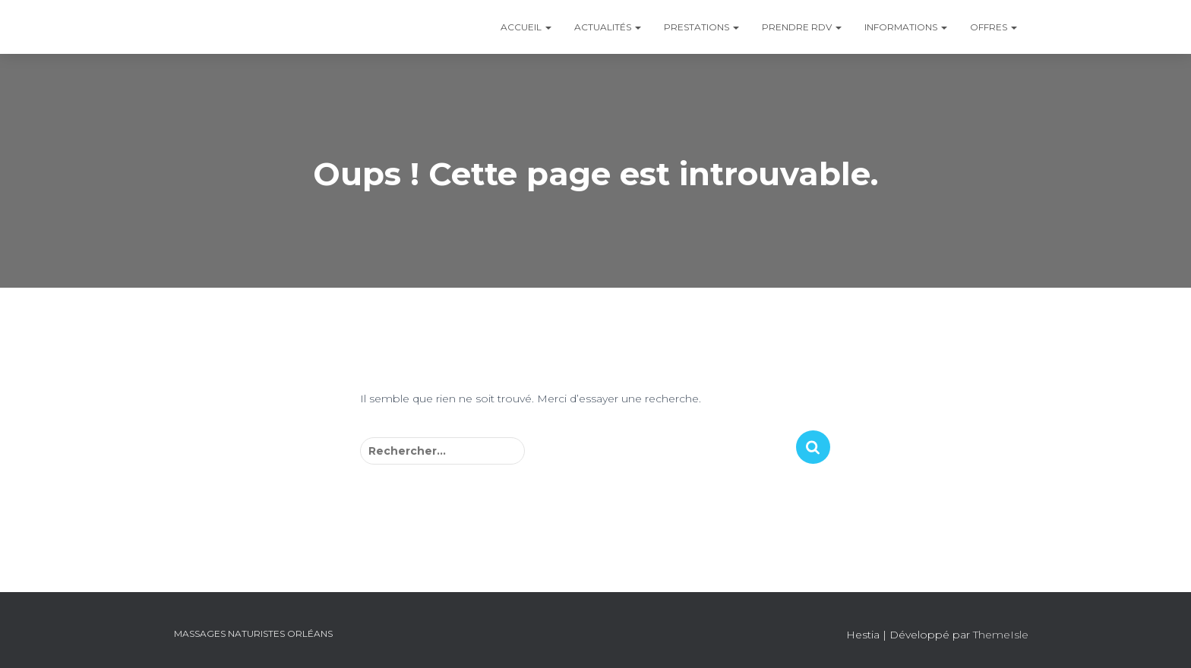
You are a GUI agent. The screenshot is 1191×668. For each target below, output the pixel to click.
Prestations (701, 27)
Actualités (607, 27)
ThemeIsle (1000, 634)
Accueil (526, 27)
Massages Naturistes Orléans (253, 633)
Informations (905, 27)
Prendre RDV (802, 27)
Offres (993, 27)
